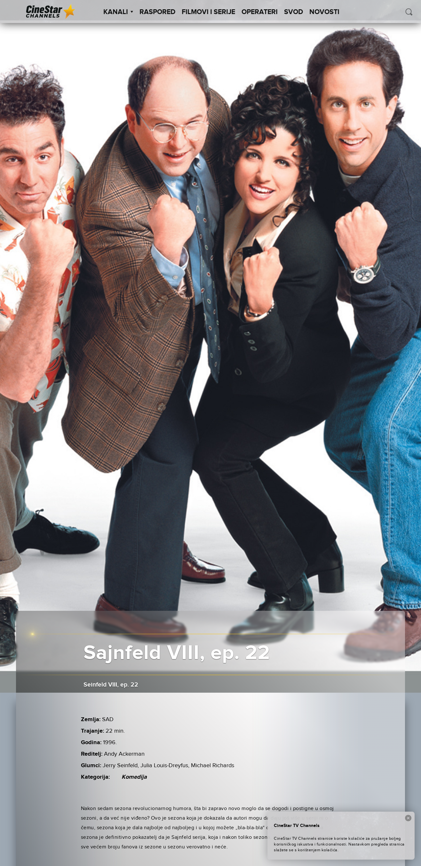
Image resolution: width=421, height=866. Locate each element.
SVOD (293, 12)
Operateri (260, 12)
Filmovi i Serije (208, 12)
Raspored (157, 12)
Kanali (118, 12)
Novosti (324, 12)
